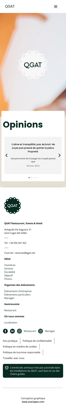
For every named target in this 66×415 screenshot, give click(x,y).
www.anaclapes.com (33, 401)
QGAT (10, 6)
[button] (55, 6)
